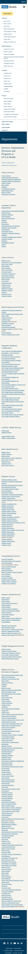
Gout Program (5, 778)
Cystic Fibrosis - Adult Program (10, 742)
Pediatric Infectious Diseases (10, 520)
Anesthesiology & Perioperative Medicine (13, 211)
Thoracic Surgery (6, 888)
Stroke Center (5, 882)
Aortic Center (5, 316)
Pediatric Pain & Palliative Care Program (13, 530)
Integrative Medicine (7, 798)
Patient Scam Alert (8, 66)
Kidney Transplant (7, 572)
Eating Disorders (6, 605)
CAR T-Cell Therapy (7, 270)
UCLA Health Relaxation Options (11, 416)
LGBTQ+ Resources (7, 813)
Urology (4, 246)
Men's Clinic (5, 460)
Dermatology (5, 744)
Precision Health (6, 852)
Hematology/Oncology (8, 785)
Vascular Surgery (6, 895)
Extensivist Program (7, 764)
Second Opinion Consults (10, 31)
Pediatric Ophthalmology (8, 534)
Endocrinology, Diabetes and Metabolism (13, 761)
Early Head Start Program (9, 487)
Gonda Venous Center (8, 776)
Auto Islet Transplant (7, 559)
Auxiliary (4, 686)
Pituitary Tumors (6, 285)
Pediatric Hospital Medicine (9, 519)
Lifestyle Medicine (6, 815)
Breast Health (5, 266)
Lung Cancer (5, 281)
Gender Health (6, 770)
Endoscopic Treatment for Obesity (11, 653)
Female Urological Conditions (10, 609)
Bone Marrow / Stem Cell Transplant (12, 262)
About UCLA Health (8, 98)
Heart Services (6, 783)
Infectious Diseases (7, 796)
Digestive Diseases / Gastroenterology (12, 748)
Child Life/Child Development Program (12, 485)
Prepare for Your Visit (9, 49)
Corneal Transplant (7, 563)
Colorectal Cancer (7, 272)
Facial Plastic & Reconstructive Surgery (12, 766)
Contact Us (5, 130)
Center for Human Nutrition (9, 651)
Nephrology (5, 830)
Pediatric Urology (6, 545)
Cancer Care (7, 81)
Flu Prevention (6, 768)
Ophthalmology (6, 229)
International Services (9, 63)
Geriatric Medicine (7, 774)
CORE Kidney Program (8, 738)
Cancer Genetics (6, 268)
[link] (4, 943)
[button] (13, 121)
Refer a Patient (5, 124)
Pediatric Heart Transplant (9, 579)
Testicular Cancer (6, 294)
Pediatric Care (7, 78)
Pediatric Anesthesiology (8, 498)
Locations (4, 70)
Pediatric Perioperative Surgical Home (12, 845)
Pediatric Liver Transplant (9, 583)
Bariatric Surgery (6, 649)
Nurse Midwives (6, 622)
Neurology (4, 222)
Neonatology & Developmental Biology (12, 494)
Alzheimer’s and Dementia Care (10, 679)
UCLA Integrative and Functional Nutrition (13, 390)
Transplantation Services (8, 189)
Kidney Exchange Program (9, 804)
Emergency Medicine (7, 214)
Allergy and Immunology (8, 677)
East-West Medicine (7, 751)
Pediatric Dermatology (8, 507)
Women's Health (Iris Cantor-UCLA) (11, 633)
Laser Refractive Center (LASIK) (10, 811)
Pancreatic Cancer (7, 283)
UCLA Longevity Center (8, 386)
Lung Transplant (6, 576)
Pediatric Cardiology (7, 329)
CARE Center (5, 430)
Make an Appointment (9, 29)
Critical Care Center (7, 740)
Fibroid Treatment (6, 612)
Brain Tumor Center (7, 264)
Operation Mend (6, 837)
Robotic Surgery (6, 867)
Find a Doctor (7, 21)
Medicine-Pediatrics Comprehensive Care (13, 819)
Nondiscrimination (8, 950)
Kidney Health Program (8, 806)
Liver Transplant (6, 574)
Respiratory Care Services (9, 861)
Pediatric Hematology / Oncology (11, 517)
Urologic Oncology (7, 296)
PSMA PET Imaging (7, 288)
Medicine (4, 220)
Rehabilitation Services (8, 242)
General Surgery (6, 772)
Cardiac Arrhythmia (7, 318)
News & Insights (8, 101)
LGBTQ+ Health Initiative (8, 438)
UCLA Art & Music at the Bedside (11, 411)
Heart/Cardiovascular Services (10, 177)
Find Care (4, 18)
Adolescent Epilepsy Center (9, 479)
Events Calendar (8, 106)
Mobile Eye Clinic (6, 826)
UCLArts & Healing (7, 407)
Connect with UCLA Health (10, 116)
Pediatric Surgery (6, 543)
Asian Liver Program (7, 682)
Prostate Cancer (6, 287)
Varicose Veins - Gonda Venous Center (12, 629)
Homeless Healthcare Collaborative (11, 179)
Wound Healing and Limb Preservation (12, 904)
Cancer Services (6, 175)
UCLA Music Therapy (7, 412)
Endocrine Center (6, 759)
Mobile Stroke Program (8, 828)
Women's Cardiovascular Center (10, 334)
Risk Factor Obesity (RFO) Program (11, 656)
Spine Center (5, 875)
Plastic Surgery (6, 850)
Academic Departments (8, 162)
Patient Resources (6, 46)
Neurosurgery (5, 224)
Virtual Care (6, 26)
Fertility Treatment (7, 454)
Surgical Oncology (7, 884)
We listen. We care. (17, 953)
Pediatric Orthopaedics (8, 535)
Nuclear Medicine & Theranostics (11, 226)
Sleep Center (5, 873)
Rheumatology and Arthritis (9, 865)
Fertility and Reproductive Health (11, 611)
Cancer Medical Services (10, 36)
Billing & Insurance (8, 51)
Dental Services (6, 213)
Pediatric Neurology (7, 526)
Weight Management (7, 190)
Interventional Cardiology (8, 327)
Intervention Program (7, 492)
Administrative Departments (9, 165)
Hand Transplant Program (9, 566)
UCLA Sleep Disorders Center (10, 388)
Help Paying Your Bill (9, 61)
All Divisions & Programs (8, 194)
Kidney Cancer (6, 279)
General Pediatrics (7, 491)
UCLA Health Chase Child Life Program (12, 414)
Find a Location (7, 23)
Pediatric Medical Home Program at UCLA (13, 522)
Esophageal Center (7, 763)
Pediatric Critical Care (8, 506)
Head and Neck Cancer (8, 277)
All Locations (7, 91)
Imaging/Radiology (8, 86)
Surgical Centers (8, 83)
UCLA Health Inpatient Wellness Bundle (12, 368)
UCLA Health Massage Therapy (10, 399)
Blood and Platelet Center (9, 692)
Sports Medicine (6, 878)
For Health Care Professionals (11, 114)
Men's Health (5, 185)
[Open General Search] (23, 2)
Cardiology (4, 321)
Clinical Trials (7, 39)
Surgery (4, 244)
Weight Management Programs (10, 658)
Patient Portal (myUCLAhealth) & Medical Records (14, 57)
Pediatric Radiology (7, 539)
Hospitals (6, 88)
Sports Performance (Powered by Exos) (12, 880)
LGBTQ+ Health (6, 183)
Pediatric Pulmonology (8, 532)
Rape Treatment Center (8, 627)
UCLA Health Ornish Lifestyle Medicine (12, 392)
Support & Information (9, 54)
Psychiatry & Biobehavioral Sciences (12, 237)
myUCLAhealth (6, 127)
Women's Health (6, 192)
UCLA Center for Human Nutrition (11, 370)
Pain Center (5, 839)
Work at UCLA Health (9, 111)
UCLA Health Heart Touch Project (11, 398)
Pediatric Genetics (7, 515)
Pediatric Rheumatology (8, 541)
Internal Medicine (6, 800)
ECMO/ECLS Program (8, 323)
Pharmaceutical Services (8, 847)
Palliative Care (6, 841)
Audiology (4, 684)
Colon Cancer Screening (8, 727)
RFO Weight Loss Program (9, 863)
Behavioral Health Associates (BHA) (11, 690)
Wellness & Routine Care (10, 42)
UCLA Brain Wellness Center (10, 371)
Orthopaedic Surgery (7, 231)
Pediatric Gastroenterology (9, 513)
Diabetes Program (7, 746)
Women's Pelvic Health (8, 635)
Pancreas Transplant (7, 578)
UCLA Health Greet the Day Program (12, 409)
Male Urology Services (8, 465)
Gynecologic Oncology (8, 275)
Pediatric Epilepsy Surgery (9, 511)
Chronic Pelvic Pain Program (10, 603)
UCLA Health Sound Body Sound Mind (12, 405)
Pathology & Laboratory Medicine (11, 233)
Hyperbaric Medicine (7, 794)
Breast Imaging (6, 601)
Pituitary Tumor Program (8, 848)
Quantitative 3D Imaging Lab (9, 858)
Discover (4, 95)
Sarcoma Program (7, 869)
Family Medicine (6, 216)
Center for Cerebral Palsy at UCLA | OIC (13, 720)
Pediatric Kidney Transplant (9, 581)
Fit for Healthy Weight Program (10, 489)
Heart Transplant (6, 325)
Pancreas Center (6, 843)
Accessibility (8, 953)
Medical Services (8, 34)
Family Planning (6, 607)
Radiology (4, 241)
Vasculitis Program (7, 897)
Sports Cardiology (6, 332)
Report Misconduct (19, 950)
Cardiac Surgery (6, 319)
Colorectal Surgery (7, 729)
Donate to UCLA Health (9, 109)
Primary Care (7, 76)
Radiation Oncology (7, 239)
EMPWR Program (6, 432)
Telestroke (4, 886)
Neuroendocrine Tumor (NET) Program (12, 832)
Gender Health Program (8, 436)
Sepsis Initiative (6, 871)
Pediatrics (4, 187)
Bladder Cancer (6, 260)
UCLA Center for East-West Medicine (12, 351)
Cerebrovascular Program (9, 722)
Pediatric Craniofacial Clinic (9, 504)
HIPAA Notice (9, 948)
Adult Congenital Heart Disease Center (12, 314)
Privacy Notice (17, 948)
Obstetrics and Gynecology (9, 228)
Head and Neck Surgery (8, 218)
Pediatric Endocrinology (8, 509)
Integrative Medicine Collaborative (11, 181)
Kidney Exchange (17, 572)
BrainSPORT (5, 695)
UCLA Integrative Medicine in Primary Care (13, 384)
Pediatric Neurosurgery (8, 528)
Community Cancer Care (8, 273)
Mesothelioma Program (8, 822)
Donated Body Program (8, 750)
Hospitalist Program (7, 792)
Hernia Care (5, 787)
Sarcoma (4, 292)
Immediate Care (8, 73)
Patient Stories (7, 103)
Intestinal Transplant (7, 570)
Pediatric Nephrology (7, 524)
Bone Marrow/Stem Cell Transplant (11, 561)
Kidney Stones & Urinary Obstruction (12, 458)
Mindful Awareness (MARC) (9, 824)
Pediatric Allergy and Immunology (11, 496)
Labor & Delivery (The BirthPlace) (11, 620)
